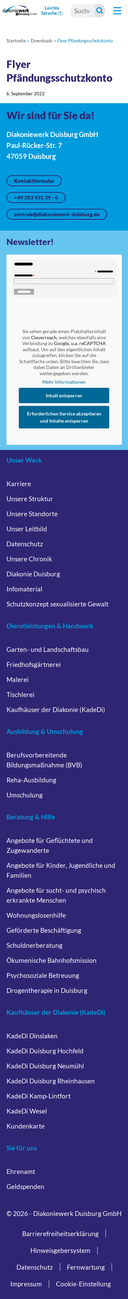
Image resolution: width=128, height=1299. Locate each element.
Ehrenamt (20, 1171)
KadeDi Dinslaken (32, 1036)
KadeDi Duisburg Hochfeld (45, 1051)
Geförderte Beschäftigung (43, 930)
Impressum (26, 1284)
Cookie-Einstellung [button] (83, 1284)
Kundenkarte (25, 1126)
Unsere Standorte (32, 514)
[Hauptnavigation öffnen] (117, 10)
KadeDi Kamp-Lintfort (38, 1096)
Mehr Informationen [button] (64, 382)
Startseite (16, 40)
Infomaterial (24, 589)
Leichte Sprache (51, 10)
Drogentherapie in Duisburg (46, 990)
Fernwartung (86, 1267)
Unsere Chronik (29, 559)
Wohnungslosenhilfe (36, 915)
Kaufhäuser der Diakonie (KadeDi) (55, 709)
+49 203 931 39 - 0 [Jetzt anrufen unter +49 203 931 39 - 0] (36, 197)
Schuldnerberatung (34, 945)
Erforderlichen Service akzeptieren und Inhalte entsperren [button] (64, 417)
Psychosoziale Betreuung (42, 975)
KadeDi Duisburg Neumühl (45, 1066)
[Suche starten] (100, 10)
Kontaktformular (34, 181)
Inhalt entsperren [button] (64, 395)
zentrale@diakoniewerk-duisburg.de (57, 214)
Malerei (17, 679)
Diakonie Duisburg (33, 574)
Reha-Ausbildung (31, 780)
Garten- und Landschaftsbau (47, 649)
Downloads (42, 40)
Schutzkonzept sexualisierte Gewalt (57, 604)
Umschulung (24, 795)
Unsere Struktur (29, 499)
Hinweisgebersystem (60, 1250)
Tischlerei (20, 694)
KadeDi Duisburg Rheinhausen (50, 1081)
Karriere (18, 484)
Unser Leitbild (26, 529)
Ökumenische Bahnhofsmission (51, 960)
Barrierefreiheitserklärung (60, 1234)
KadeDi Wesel (26, 1111)
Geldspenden (25, 1186)
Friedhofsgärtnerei (33, 664)
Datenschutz (24, 544)
